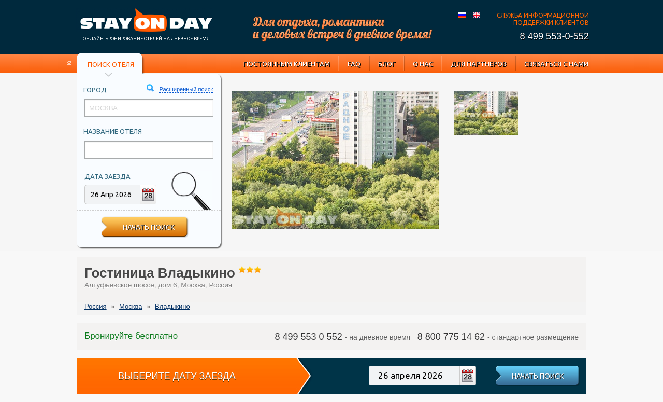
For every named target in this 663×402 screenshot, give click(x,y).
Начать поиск (149, 227)
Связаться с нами (556, 63)
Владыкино (172, 306)
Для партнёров (479, 63)
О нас (423, 63)
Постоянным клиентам (286, 63)
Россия (95, 306)
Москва (130, 306)
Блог (386, 63)
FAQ (354, 63)
